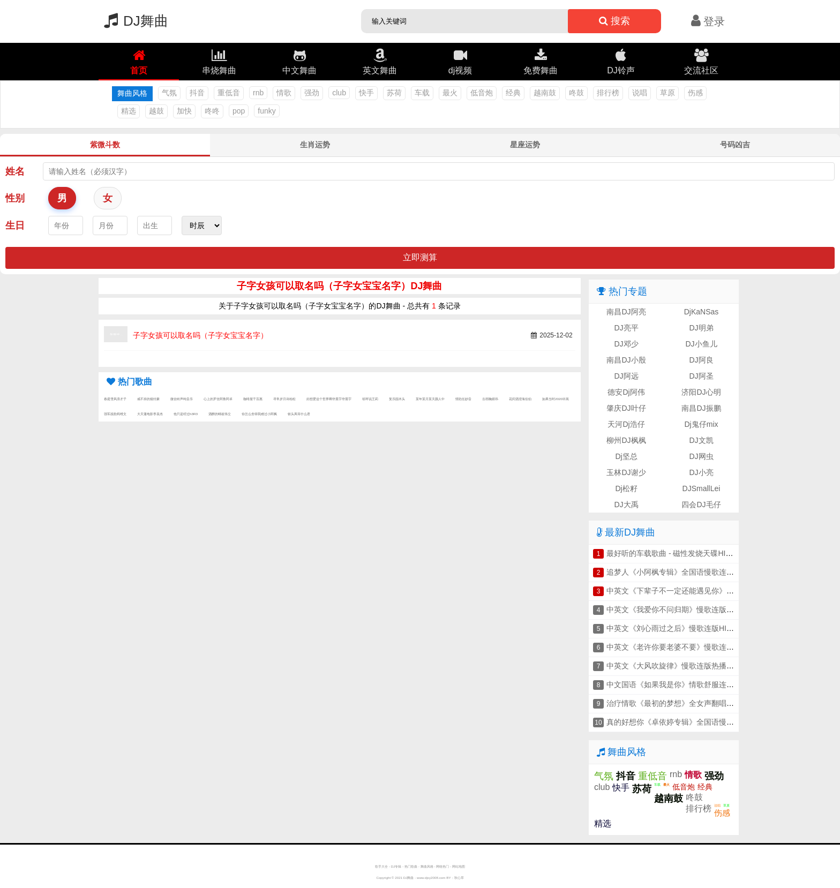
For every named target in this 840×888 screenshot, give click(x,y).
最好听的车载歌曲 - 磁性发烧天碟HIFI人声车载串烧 (691, 553)
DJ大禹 (626, 504)
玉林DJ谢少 (626, 472)
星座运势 (525, 144)
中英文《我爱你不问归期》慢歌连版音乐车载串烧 (688, 609)
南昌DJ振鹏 (701, 408)
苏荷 (394, 92)
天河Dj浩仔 (626, 424)
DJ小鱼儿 (701, 344)
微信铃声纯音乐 (181, 399)
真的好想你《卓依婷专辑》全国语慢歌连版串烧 (685, 722)
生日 (15, 225)
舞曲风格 (427, 866)
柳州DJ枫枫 (626, 440)
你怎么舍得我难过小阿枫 (259, 414)
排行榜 (608, 92)
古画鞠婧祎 (490, 399)
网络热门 (442, 866)
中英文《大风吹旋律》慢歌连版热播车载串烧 (681, 665)
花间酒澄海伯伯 (520, 399)
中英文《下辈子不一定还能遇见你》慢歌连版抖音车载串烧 (703, 590)
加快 (184, 111)
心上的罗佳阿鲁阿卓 (218, 399)
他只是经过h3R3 (186, 414)
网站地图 (458, 866)
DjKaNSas (701, 311)
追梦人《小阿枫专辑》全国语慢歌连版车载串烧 (685, 572)
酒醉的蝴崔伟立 (219, 414)
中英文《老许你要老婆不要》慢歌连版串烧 (677, 647)
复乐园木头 (397, 399)
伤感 (695, 92)
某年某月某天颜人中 (430, 399)
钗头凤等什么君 (299, 414)
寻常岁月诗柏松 (284, 399)
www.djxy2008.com (431, 877)
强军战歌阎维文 (115, 414)
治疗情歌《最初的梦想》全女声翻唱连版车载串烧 (688, 703)
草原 (667, 92)
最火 (450, 92)
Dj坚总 (626, 456)
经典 (513, 92)
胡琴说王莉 (370, 399)
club (339, 92)
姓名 (15, 171)
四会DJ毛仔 (701, 504)
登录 (708, 21)
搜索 (614, 21)
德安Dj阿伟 (626, 392)
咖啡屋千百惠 (252, 399)
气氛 (169, 92)
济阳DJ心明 (701, 392)
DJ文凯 (701, 440)
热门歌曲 (410, 866)
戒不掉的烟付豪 (148, 399)
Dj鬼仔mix (701, 424)
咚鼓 (576, 92)
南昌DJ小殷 (626, 360)
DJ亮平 (626, 327)
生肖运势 (315, 144)
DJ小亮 (701, 472)
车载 (422, 92)
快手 (366, 92)
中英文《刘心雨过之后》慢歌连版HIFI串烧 (677, 628)
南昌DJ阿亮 (626, 311)
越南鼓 (545, 92)
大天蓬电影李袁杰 (150, 414)
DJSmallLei (701, 488)
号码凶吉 (735, 144)
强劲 (311, 92)
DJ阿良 (701, 360)
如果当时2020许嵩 (555, 399)
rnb (258, 92)
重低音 (229, 92)
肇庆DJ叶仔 (626, 408)
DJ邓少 (626, 344)
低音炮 (481, 92)
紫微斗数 (105, 144)
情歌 (283, 92)
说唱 (639, 92)
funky (266, 111)
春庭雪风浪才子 (115, 399)
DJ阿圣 (701, 376)
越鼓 (156, 111)
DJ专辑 (396, 866)
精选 (128, 111)
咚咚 (212, 111)
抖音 (197, 92)
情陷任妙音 (463, 399)
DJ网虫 (701, 456)
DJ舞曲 (133, 21)
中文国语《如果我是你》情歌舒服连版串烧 (677, 684)
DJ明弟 (701, 327)
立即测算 (420, 257)
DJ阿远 (626, 376)
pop (238, 111)
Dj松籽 (626, 488)
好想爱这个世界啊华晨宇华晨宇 (328, 399)
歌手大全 (381, 866)
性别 (15, 198)
